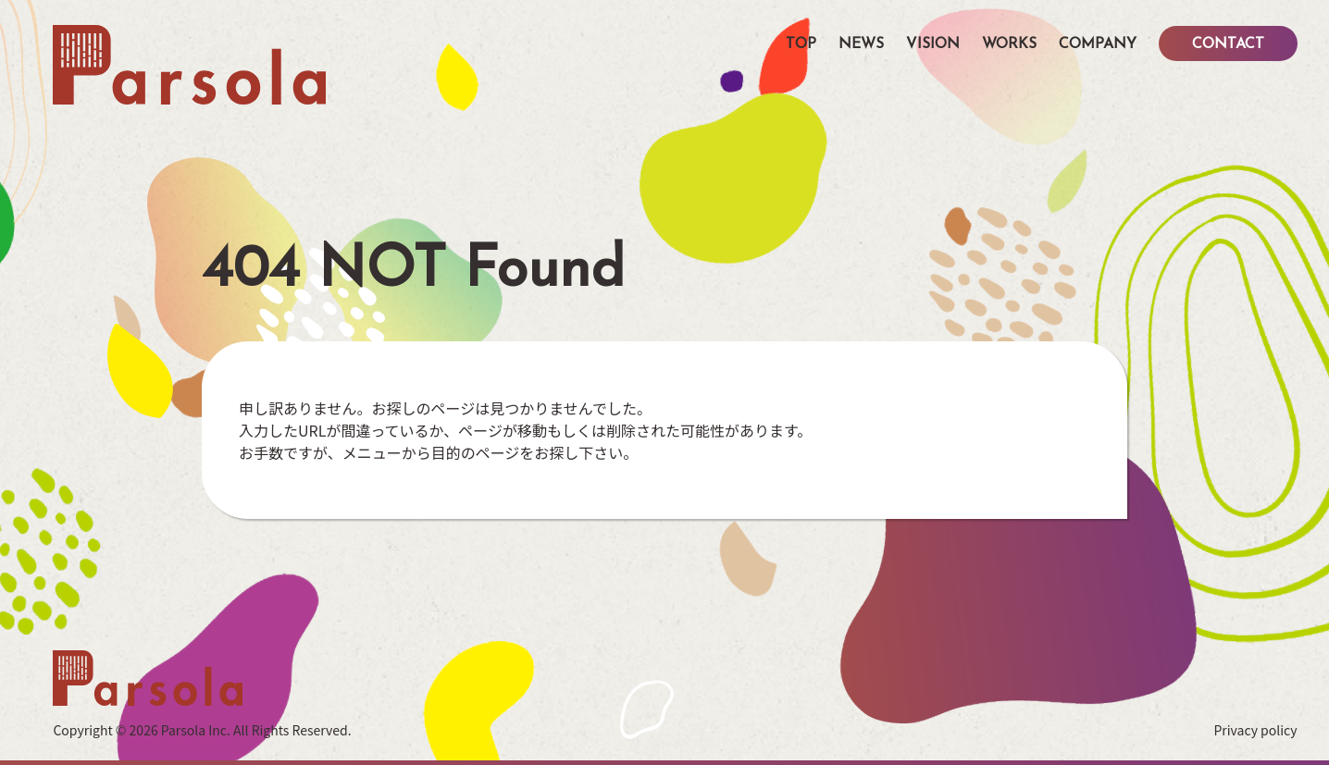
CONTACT (1228, 44)
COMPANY (1097, 44)
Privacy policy (1255, 730)
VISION (933, 44)
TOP (801, 44)
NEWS (861, 44)
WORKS (1009, 44)
